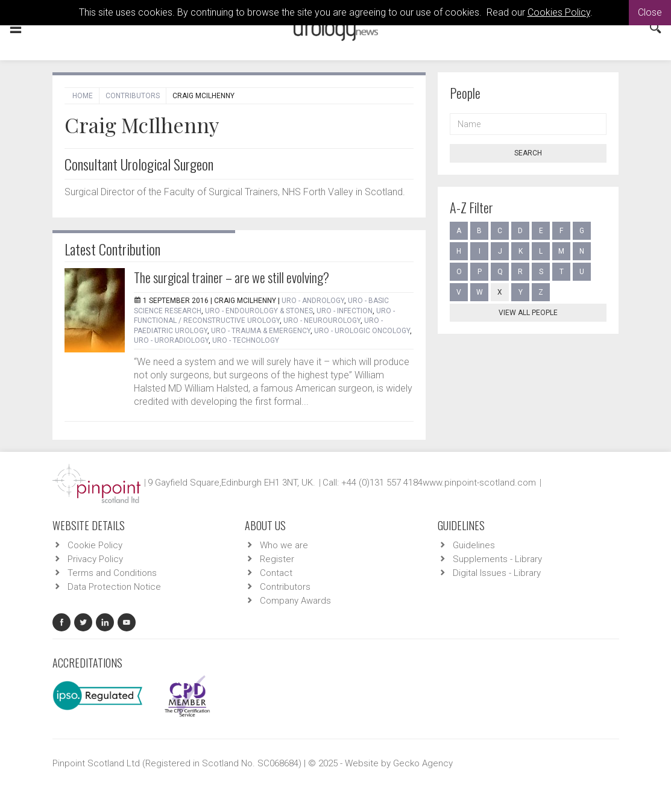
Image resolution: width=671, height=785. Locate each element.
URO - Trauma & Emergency (260, 331)
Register (277, 559)
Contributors (133, 96)
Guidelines (474, 545)
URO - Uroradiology (171, 340)
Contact (276, 573)
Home (82, 96)
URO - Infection (345, 311)
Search (528, 153)
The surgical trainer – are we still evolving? (231, 277)
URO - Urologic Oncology (362, 331)
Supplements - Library (497, 559)
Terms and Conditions (112, 573)
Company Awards (295, 600)
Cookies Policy (559, 12)
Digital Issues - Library (497, 573)
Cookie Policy (95, 545)
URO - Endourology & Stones (259, 311)
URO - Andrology (313, 300)
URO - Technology (245, 340)
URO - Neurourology (322, 320)
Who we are (284, 545)
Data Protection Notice (114, 586)
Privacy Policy (95, 559)
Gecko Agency (423, 763)
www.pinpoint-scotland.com (479, 482)
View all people (528, 312)
